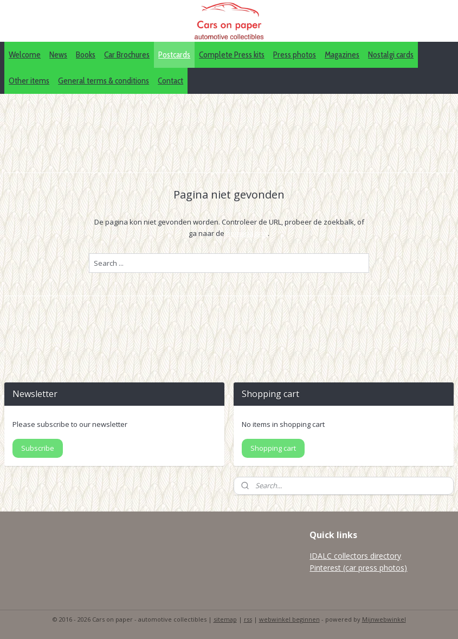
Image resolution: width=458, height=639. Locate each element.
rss (248, 619)
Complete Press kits (232, 54)
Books (85, 54)
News (58, 54)
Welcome (25, 54)
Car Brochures (127, 54)
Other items (29, 80)
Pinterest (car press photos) (358, 568)
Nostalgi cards (391, 54)
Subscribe (37, 448)
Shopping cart (273, 448)
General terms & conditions (103, 80)
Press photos (294, 54)
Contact (170, 80)
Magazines (342, 54)
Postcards (174, 54)
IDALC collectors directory (355, 556)
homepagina (247, 233)
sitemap (225, 619)
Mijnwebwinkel (384, 619)
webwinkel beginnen (289, 619)
